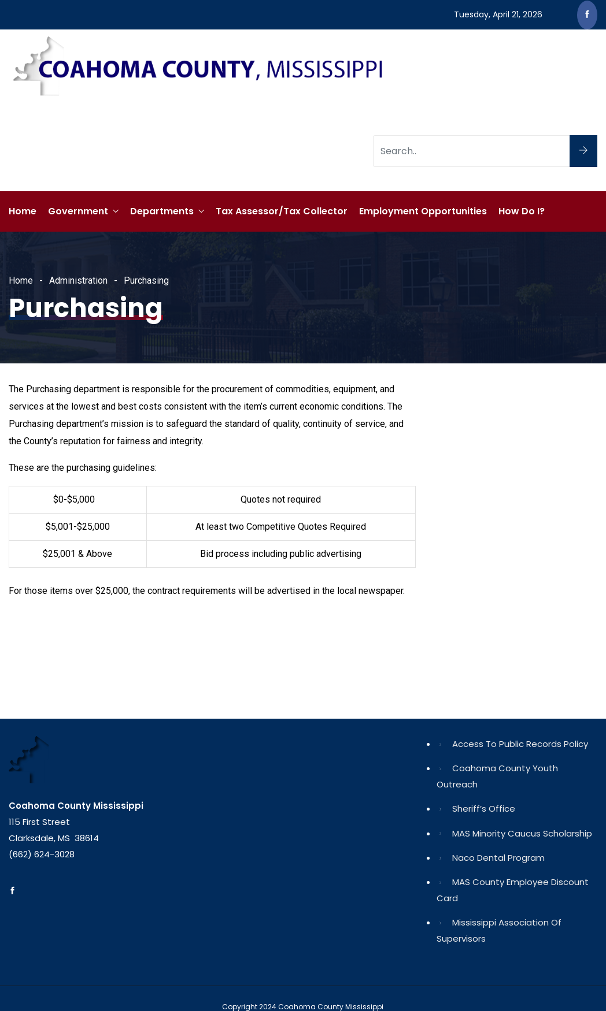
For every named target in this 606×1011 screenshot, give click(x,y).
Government (78, 211)
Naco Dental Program (498, 858)
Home (22, 211)
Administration (78, 280)
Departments (162, 211)
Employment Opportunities (423, 211)
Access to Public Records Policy (520, 744)
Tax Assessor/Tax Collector (282, 211)
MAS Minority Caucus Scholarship (522, 833)
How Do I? (521, 211)
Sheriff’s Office (483, 808)
